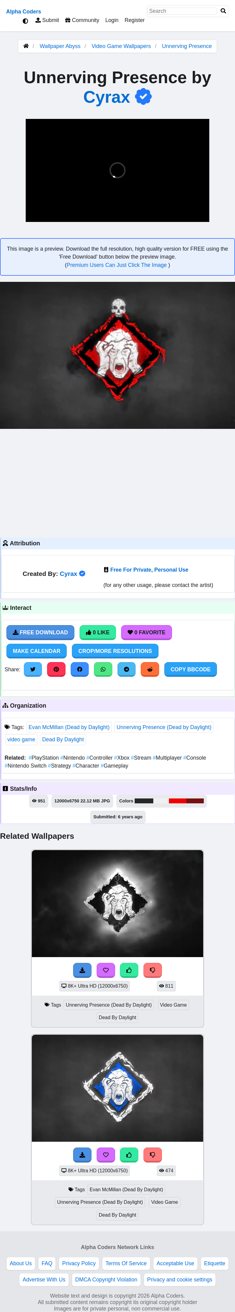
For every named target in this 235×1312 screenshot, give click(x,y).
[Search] (223, 11)
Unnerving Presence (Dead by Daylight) (164, 727)
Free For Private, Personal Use (149, 570)
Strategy (60, 766)
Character (87, 766)
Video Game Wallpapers (121, 46)
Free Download (40, 632)
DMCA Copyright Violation (106, 1280)
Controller (100, 758)
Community (82, 20)
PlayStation (44, 758)
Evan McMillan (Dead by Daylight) (69, 727)
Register (135, 20)
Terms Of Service (126, 1263)
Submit (47, 20)
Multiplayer (168, 758)
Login (111, 20)
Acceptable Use (175, 1263)
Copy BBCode (191, 669)
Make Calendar (36, 651)
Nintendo (73, 758)
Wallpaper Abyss (60, 46)
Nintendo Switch (26, 766)
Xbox (122, 758)
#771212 (195, 800)
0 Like (98, 632)
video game (21, 739)
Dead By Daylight (63, 739)
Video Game (173, 1005)
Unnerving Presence (187, 46)
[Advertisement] (117, 482)
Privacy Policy (79, 1263)
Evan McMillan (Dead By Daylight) (126, 1189)
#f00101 (178, 800)
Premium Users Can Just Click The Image (117, 265)
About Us (21, 1263)
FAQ (47, 1263)
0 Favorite (147, 632)
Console (194, 758)
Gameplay (114, 766)
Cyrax (106, 96)
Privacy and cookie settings (179, 1280)
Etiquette (214, 1263)
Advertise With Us (44, 1280)
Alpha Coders (23, 12)
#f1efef (161, 800)
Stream (142, 758)
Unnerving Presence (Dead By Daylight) (109, 1005)
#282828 (144, 800)
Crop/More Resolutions (115, 651)
